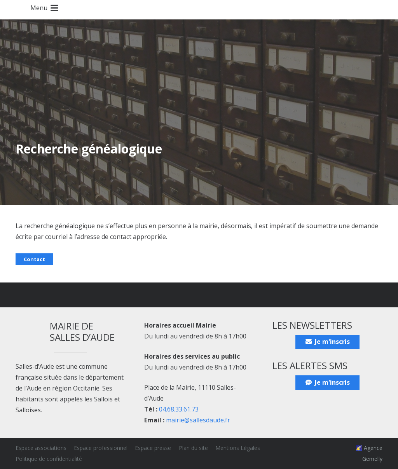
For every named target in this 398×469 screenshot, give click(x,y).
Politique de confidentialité (49, 458)
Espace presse (153, 448)
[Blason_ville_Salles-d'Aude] (11, 10)
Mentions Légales (237, 448)
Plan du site (193, 448)
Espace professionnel (100, 448)
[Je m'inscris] (327, 342)
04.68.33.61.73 (179, 409)
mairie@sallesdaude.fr (198, 420)
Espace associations (41, 448)
